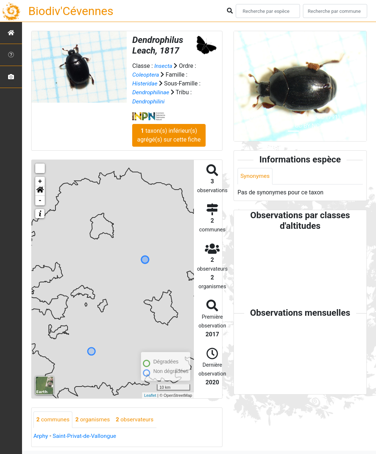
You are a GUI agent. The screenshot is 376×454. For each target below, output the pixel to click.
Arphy (40, 435)
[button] (40, 190)
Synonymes (256, 176)
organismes (94, 419)
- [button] (40, 200)
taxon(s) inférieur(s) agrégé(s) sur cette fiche (168, 135)
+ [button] (40, 181)
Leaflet (150, 394)
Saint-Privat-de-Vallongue (86, 435)
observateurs (137, 419)
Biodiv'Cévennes (70, 11)
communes (53, 419)
